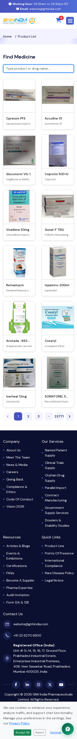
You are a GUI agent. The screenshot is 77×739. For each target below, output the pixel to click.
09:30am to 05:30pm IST (38, 4)
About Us (13, 450)
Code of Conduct (19, 499)
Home (7, 36)
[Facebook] (16, 684)
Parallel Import (55, 488)
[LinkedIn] (27, 684)
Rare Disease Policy (59, 573)
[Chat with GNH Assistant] (68, 729)
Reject (40, 732)
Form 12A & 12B (17, 602)
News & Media (17, 465)
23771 (59, 417)
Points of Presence (59, 553)
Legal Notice (54, 580)
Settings (55, 732)
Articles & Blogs (18, 546)
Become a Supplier (20, 580)
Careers (12, 472)
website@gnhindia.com (38, 9)
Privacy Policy (19, 723)
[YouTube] (61, 684)
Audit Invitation (17, 595)
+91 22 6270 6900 (27, 635)
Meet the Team (18, 457)
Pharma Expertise (19, 588)
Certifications (16, 566)
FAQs (10, 573)
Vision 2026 (15, 506)
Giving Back (14, 479)
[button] (70, 21)
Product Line (54, 546)
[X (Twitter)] (50, 684)
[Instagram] (38, 684)
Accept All (22, 732)
